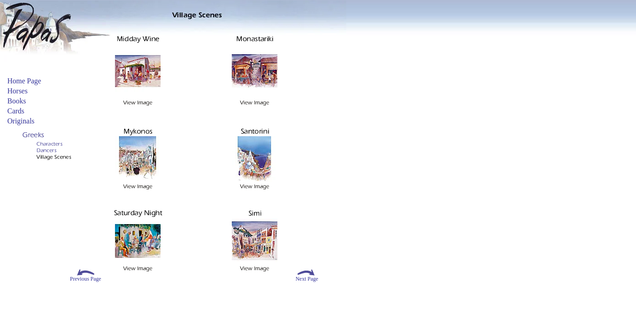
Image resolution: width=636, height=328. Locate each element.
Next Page (307, 279)
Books (16, 101)
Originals (21, 121)
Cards (15, 111)
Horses (17, 91)
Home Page (24, 81)
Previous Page (85, 279)
